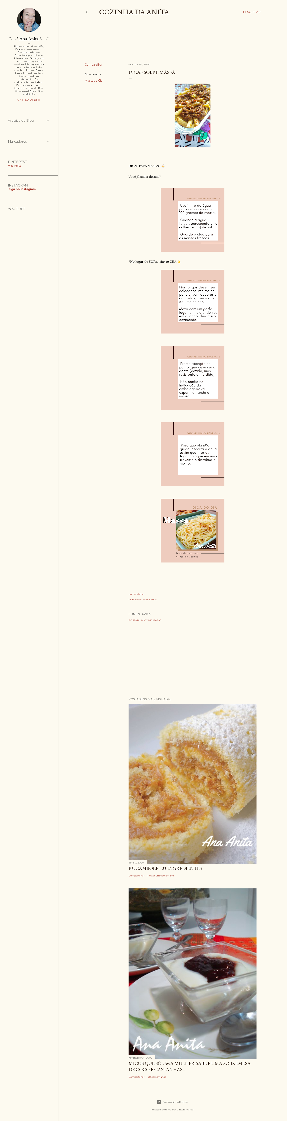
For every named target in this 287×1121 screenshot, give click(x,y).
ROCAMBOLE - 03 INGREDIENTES (165, 868)
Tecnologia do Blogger (172, 1102)
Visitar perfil (29, 100)
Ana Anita (14, 165)
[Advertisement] (157, 43)
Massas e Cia (93, 80)
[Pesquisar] (251, 12)
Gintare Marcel (185, 1109)
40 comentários (156, 1076)
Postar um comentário (145, 620)
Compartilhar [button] (94, 64)
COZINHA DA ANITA (134, 12)
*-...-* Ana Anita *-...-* (29, 39)
